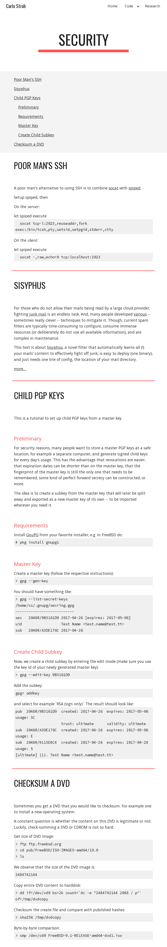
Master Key (28, 125)
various (140, 314)
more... (20, 368)
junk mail (37, 314)
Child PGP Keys (27, 97)
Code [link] (129, 6)
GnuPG (32, 534)
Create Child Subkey (36, 134)
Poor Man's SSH (28, 79)
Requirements (30, 116)
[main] (83, 41)
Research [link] (152, 6)
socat (113, 188)
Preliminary (28, 107)
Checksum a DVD (29, 144)
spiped (134, 188)
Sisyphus (22, 88)
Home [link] (112, 6)
